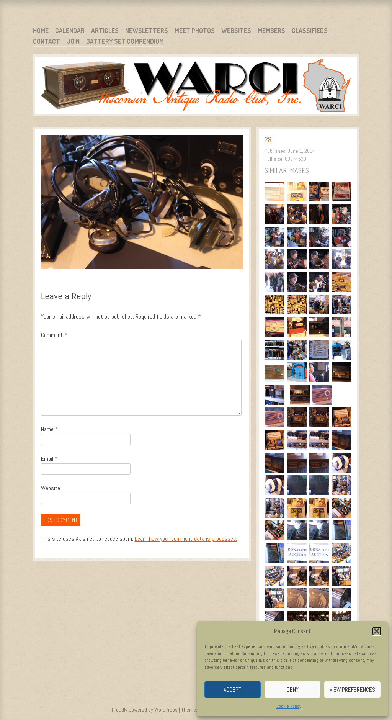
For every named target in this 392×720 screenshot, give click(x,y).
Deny (293, 689)
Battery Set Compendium (125, 41)
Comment (54, 335)
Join (73, 41)
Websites (236, 30)
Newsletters (146, 30)
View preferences (352, 689)
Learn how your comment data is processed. (186, 539)
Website (50, 488)
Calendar (70, 30)
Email (49, 459)
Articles (105, 30)
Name (49, 429)
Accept (232, 689)
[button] (377, 631)
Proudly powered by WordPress (145, 709)
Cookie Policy (288, 706)
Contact (46, 41)
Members (271, 30)
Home (41, 30)
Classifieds (310, 30)
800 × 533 (295, 158)
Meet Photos (195, 30)
